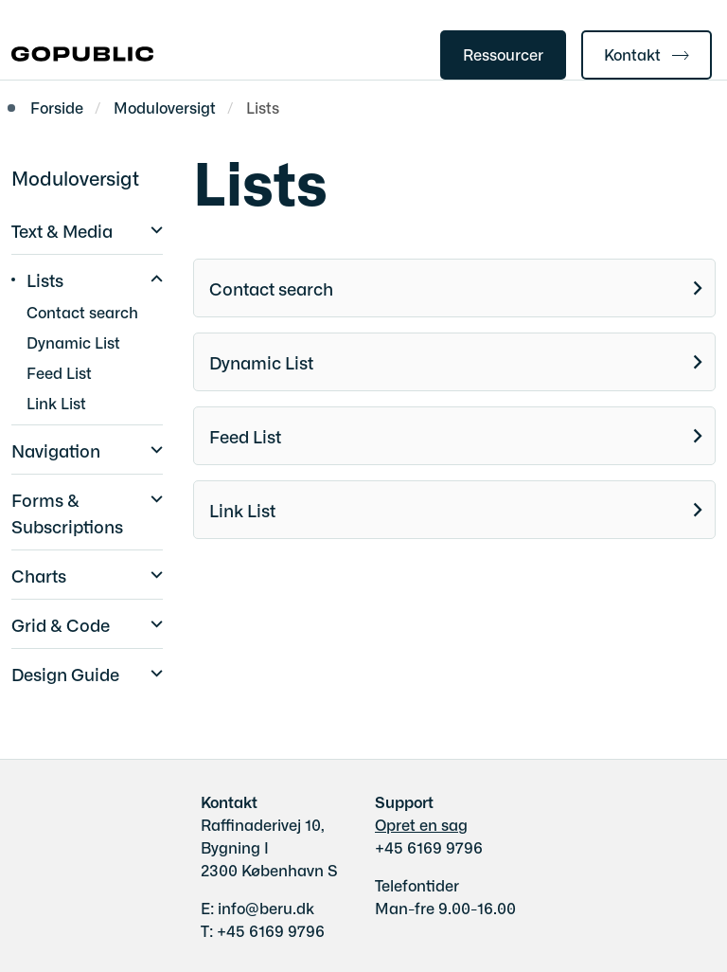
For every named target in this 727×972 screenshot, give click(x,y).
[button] (152, 227)
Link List (242, 509)
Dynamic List (261, 361)
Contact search (271, 288)
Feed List (245, 435)
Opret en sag (421, 824)
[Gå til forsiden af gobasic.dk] (76, 55)
